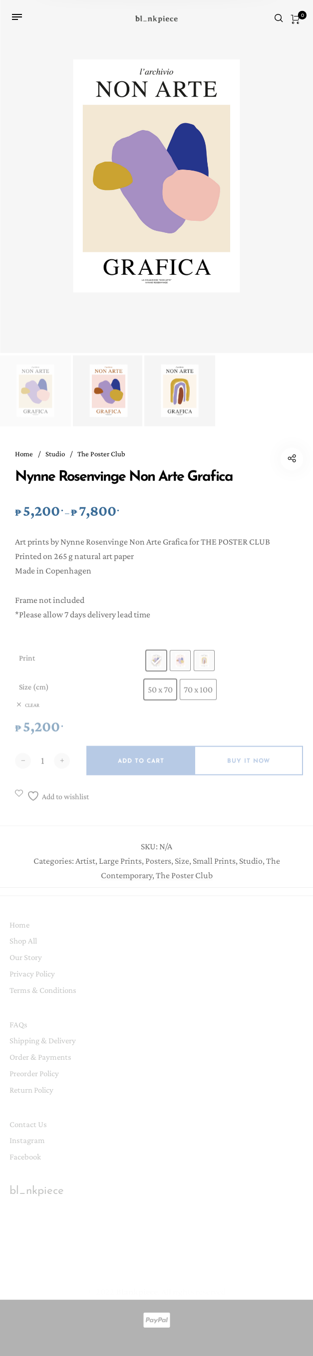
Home (24, 455)
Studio (55, 455)
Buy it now (248, 770)
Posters (158, 866)
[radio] (156, 669)
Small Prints (214, 866)
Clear (32, 713)
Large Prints (120, 866)
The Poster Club (101, 455)
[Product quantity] (42, 768)
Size (182, 866)
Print (27, 666)
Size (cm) (34, 695)
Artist (85, 866)
